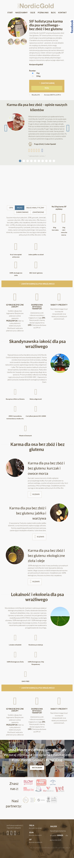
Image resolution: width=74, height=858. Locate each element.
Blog (53, 13)
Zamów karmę (46, 86)
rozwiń (36, 494)
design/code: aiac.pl (63, 847)
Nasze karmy (21, 13)
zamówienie (38, 213)
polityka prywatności (14, 825)
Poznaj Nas (43, 13)
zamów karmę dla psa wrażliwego (38, 284)
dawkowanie (22, 213)
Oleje (32, 13)
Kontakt (62, 13)
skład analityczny (35, 209)
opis (11, 209)
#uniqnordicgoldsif (36, 64)
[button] (37, 826)
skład (20, 209)
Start (10, 13)
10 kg (38, 76)
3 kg (38, 73)
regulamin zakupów (14, 828)
